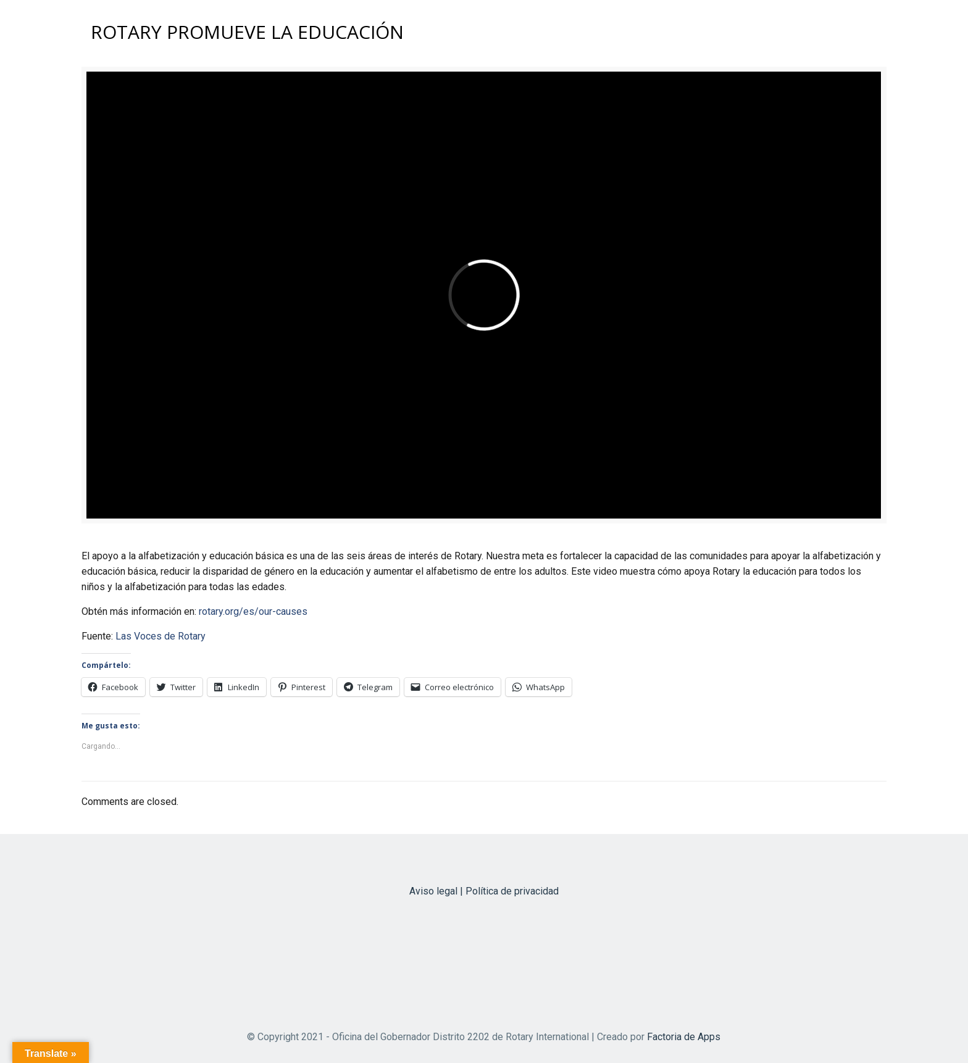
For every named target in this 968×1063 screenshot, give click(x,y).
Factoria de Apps (683, 1037)
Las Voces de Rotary (160, 636)
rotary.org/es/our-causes (253, 611)
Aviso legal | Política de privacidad (484, 891)
